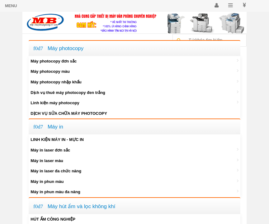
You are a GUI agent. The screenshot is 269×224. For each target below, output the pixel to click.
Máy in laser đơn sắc (134, 149)
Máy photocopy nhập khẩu (134, 81)
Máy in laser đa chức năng (134, 170)
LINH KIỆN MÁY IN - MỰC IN (57, 139)
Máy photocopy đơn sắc (134, 60)
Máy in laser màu (134, 160)
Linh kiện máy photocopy (134, 102)
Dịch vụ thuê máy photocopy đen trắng (134, 92)
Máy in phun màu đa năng (134, 191)
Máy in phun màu (134, 181)
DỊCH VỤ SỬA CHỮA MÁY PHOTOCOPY (69, 113)
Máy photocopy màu (134, 71)
